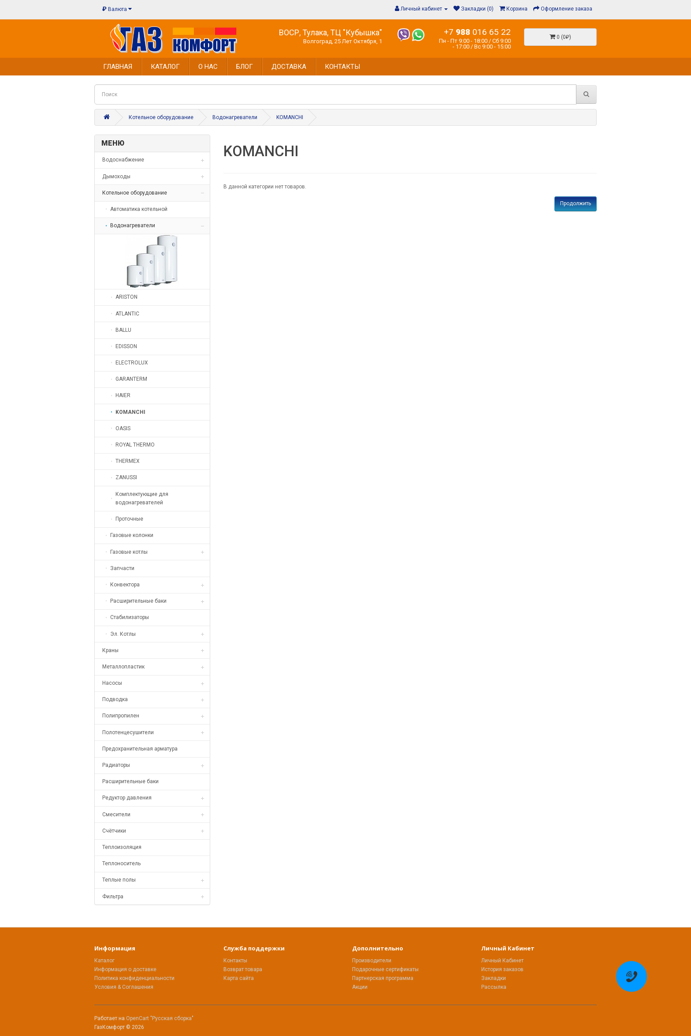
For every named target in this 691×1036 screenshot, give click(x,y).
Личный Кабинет (502, 960)
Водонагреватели (234, 117)
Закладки (493, 978)
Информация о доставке (125, 969)
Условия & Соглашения (123, 987)
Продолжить (575, 203)
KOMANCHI (289, 117)
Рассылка (493, 987)
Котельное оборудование (161, 117)
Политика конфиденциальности (134, 978)
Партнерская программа (382, 978)
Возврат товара (242, 969)
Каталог (104, 960)
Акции (360, 987)
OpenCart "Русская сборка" (159, 1018)
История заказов (502, 969)
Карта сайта (238, 978)
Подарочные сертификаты (385, 969)
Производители (371, 960)
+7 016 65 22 (477, 32)
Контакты (235, 960)
